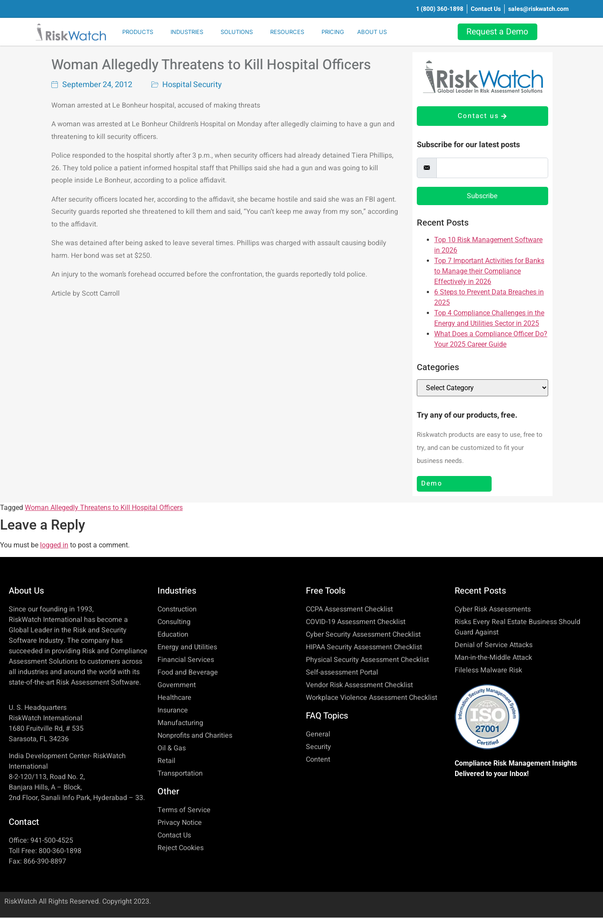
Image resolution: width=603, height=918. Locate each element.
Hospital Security (192, 85)
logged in (54, 545)
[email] (492, 168)
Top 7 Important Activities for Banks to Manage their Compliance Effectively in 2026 (489, 271)
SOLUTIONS (237, 31)
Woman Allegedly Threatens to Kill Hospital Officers (211, 64)
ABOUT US (372, 31)
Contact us (482, 116)
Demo (432, 484)
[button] (140, 32)
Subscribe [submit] (482, 196)
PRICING (333, 31)
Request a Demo (500, 31)
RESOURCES (287, 31)
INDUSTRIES (187, 31)
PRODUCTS (137, 31)
